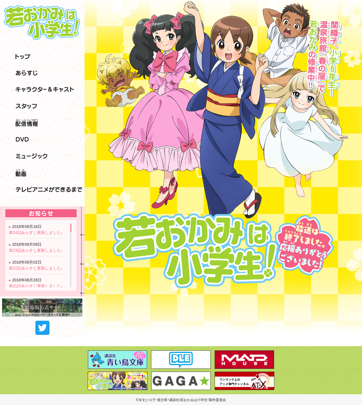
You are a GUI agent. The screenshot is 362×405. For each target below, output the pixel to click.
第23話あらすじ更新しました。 (36, 250)
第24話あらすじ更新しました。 (36, 232)
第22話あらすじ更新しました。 (36, 268)
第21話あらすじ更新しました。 (36, 285)
